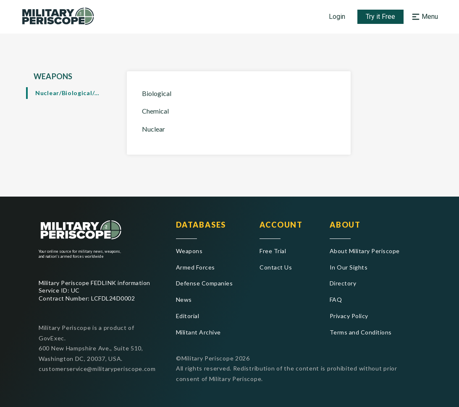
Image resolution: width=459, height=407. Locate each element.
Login (337, 17)
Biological (156, 93)
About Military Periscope (365, 250)
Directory (343, 283)
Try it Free (380, 17)
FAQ (336, 299)
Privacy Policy (349, 315)
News (184, 299)
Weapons (189, 250)
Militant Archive (198, 332)
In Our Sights (348, 267)
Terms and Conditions (361, 332)
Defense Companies (204, 283)
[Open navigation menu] (424, 17)
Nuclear (153, 129)
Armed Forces (195, 267)
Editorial (187, 315)
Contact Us (276, 267)
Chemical (155, 111)
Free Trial (273, 250)
